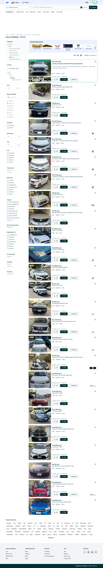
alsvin (43, 534)
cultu (14, 523)
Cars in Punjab (19, 34)
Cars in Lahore (27, 34)
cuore (67, 531)
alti (34, 528)
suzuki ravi (21, 534)
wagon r (29, 526)
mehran (19, 523)
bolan (58, 526)
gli (53, 523)
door (50, 531)
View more (10, 220)
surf (32, 531)
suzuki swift (82, 526)
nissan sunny (72, 528)
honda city (9, 523)
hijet (85, 528)
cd (61, 523)
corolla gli (58, 528)
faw (16, 534)
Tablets (53, 12)
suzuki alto (17, 526)
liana (66, 526)
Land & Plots (59, 12)
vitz (45, 523)
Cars (27, 12)
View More (51, 538)
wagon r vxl (44, 531)
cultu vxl (89, 531)
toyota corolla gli (22, 528)
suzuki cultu (66, 523)
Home (7, 34)
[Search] (93, 7)
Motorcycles (33, 12)
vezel (84, 531)
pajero (55, 531)
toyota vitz (80, 528)
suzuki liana (61, 531)
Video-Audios (46, 12)
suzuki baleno (62, 534)
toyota (76, 526)
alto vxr (23, 526)
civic (36, 523)
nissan (72, 531)
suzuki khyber (10, 531)
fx (37, 526)
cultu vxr (49, 534)
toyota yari (37, 531)
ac (26, 534)
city (72, 523)
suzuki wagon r (10, 534)
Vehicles (12, 34)
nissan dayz (37, 534)
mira (58, 523)
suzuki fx (78, 531)
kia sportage (14, 528)
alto (24, 523)
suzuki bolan (42, 526)
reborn (44, 528)
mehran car (50, 528)
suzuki (49, 523)
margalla (77, 534)
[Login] (86, 2)
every (8, 528)
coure (89, 523)
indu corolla (70, 534)
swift (77, 523)
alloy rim (55, 534)
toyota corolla (83, 523)
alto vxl (91, 534)
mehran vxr (64, 528)
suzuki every (90, 526)
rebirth (31, 534)
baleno (29, 528)
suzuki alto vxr (84, 534)
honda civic (30, 523)
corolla (40, 523)
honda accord (26, 531)
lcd (53, 526)
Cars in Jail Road (36, 34)
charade (39, 528)
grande (71, 526)
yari (62, 526)
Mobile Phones (20, 12)
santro (49, 526)
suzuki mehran (10, 526)
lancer (89, 528)
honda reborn (18, 531)
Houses (39, 12)
